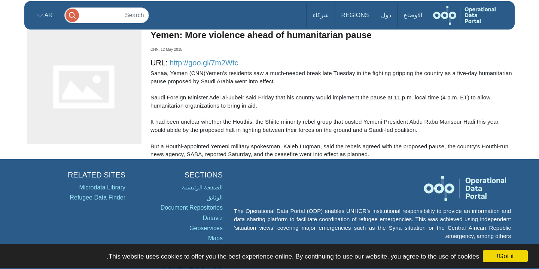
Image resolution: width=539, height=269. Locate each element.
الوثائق (215, 197)
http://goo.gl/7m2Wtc (204, 63)
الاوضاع (413, 15)
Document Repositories (192, 207)
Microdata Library (102, 187)
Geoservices (206, 228)
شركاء (321, 15)
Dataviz (213, 218)
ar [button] (48, 15)
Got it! (505, 256)
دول (386, 15)
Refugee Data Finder (97, 197)
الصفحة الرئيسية (202, 187)
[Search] (106, 15)
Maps (215, 238)
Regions (355, 15)
